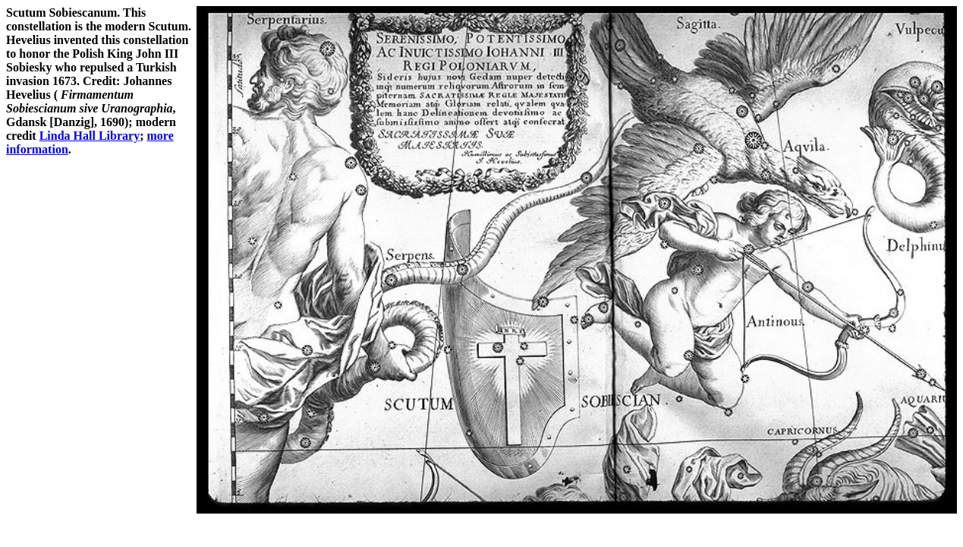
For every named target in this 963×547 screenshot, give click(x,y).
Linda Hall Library (89, 135)
